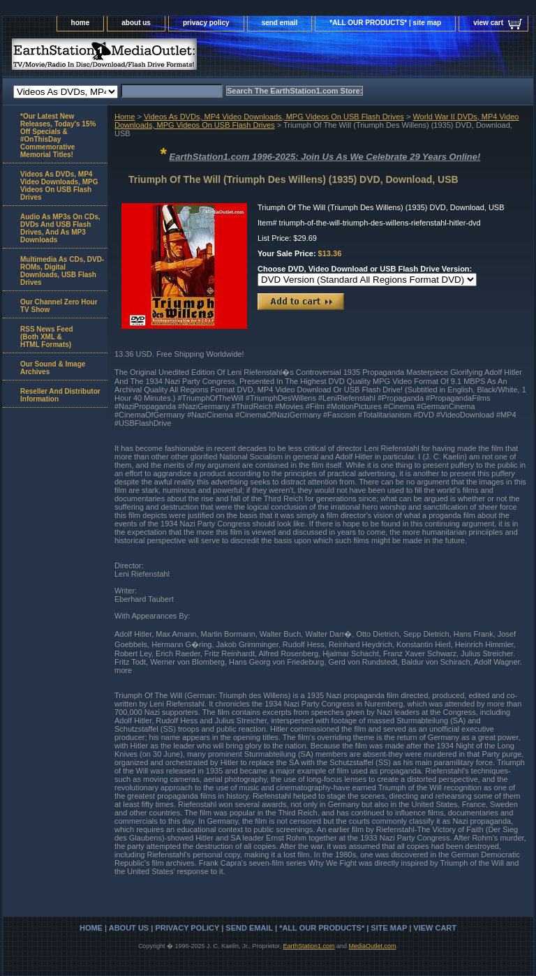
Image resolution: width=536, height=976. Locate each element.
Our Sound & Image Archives (52, 368)
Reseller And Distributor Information (60, 395)
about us (136, 23)
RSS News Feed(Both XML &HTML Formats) (46, 336)
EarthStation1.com (308, 945)
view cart (488, 23)
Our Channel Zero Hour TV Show (59, 305)
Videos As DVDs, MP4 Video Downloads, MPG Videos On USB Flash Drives (274, 116)
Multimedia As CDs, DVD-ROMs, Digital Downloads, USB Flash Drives (62, 271)
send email (280, 23)
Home (124, 116)
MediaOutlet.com (372, 945)
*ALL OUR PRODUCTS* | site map (385, 23)
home (80, 23)
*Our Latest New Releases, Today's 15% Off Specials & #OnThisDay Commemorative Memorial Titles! (58, 135)
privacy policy (206, 23)
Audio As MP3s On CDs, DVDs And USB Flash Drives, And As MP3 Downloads (60, 228)
